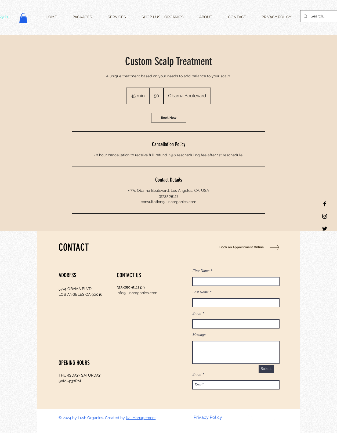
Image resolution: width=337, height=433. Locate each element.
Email (197, 313)
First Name (201, 271)
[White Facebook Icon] (263, 417)
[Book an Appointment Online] (240, 247)
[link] (168, 117)
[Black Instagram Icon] (324, 216)
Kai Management (141, 418)
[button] (23, 18)
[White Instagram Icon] (277, 417)
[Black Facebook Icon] (324, 204)
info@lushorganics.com (137, 293)
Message (199, 335)
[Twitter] (324, 228)
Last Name (201, 292)
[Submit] (266, 369)
